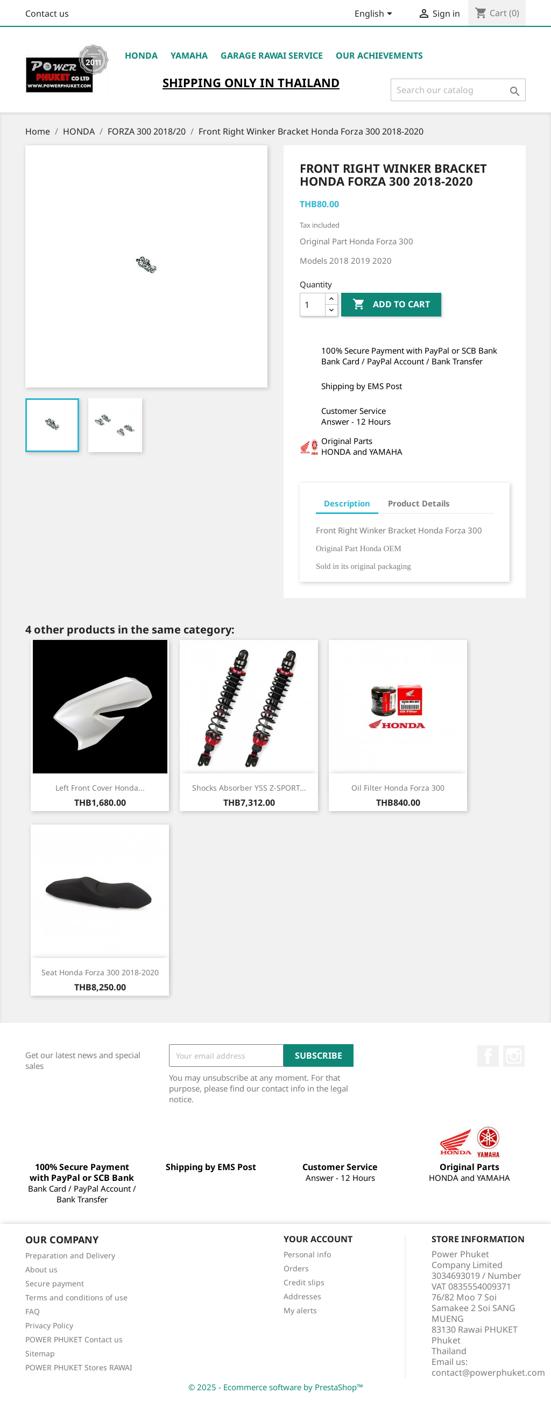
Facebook (488, 1056)
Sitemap (40, 1353)
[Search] (458, 90)
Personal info (307, 1254)
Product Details (419, 503)
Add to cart (391, 305)
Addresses (302, 1296)
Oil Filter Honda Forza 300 (397, 788)
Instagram (514, 1056)
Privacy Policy (49, 1325)
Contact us (47, 13)
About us (41, 1269)
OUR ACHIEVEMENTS (379, 55)
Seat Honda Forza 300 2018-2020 (100, 972)
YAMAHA (189, 55)
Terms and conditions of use (76, 1297)
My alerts (300, 1310)
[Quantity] (313, 304)
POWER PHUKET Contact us (74, 1339)
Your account (318, 1239)
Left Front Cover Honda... (100, 788)
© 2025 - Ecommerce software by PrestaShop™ (275, 1387)
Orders (296, 1268)
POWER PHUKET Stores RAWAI (78, 1367)
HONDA (141, 55)
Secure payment (54, 1283)
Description (347, 503)
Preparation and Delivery (70, 1255)
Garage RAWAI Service (272, 55)
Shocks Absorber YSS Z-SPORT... (249, 788)
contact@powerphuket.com (488, 1372)
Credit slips (304, 1282)
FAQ (32, 1311)
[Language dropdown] (375, 14)
